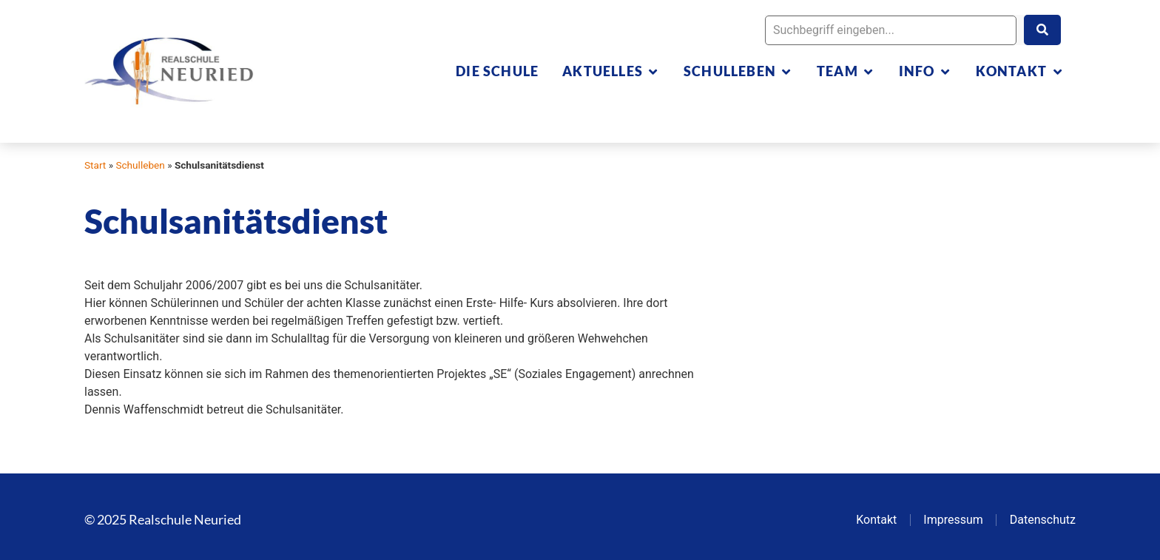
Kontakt (876, 520)
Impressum (953, 520)
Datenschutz (1043, 520)
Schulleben (139, 165)
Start (95, 165)
